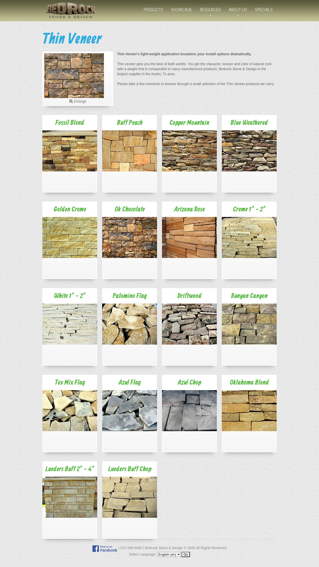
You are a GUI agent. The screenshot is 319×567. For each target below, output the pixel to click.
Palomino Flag (130, 296)
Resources (210, 9)
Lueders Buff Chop (129, 469)
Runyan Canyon (249, 296)
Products (153, 9)
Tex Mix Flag (70, 382)
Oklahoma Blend (249, 382)
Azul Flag (130, 382)
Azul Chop (189, 382)
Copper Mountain (189, 123)
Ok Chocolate (130, 209)
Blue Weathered (249, 123)
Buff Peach (130, 123)
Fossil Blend (69, 123)
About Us (238, 9)
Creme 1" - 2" (249, 209)
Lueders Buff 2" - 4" (69, 469)
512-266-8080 (131, 548)
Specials (264, 9)
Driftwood (189, 296)
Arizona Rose (189, 209)
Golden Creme (70, 209)
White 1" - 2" (70, 296)
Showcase (181, 9)
